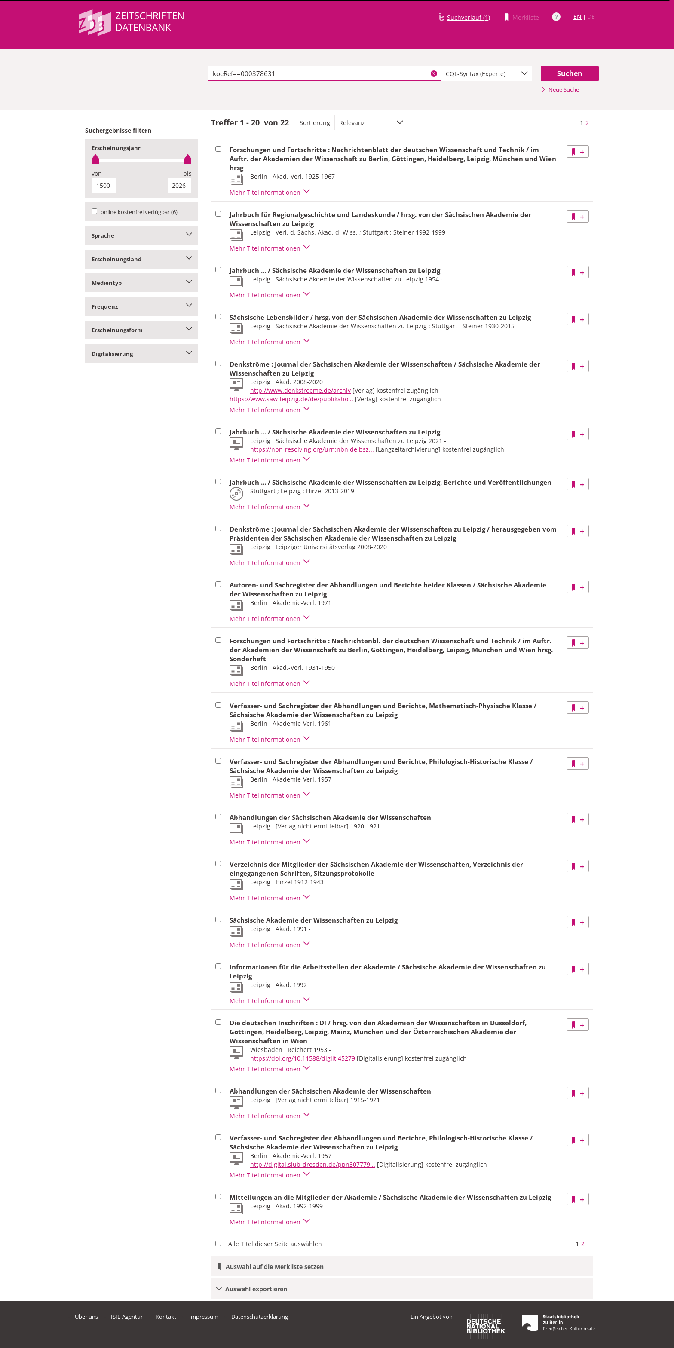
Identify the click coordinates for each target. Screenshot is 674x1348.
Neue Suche (560, 89)
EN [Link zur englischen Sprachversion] (577, 16)
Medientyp (142, 283)
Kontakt (166, 1316)
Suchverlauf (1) (468, 17)
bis (187, 173)
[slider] (142, 160)
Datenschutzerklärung (259, 1316)
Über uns (86, 1316)
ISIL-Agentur (127, 1316)
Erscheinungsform (142, 330)
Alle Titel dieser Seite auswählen (275, 1244)
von (97, 173)
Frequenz (142, 306)
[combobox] (486, 73)
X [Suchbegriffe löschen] (433, 73)
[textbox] (324, 73)
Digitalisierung (142, 354)
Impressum (203, 1316)
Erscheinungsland (142, 259)
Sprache (142, 235)
